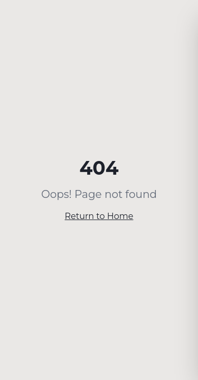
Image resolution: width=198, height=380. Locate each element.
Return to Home (99, 216)
